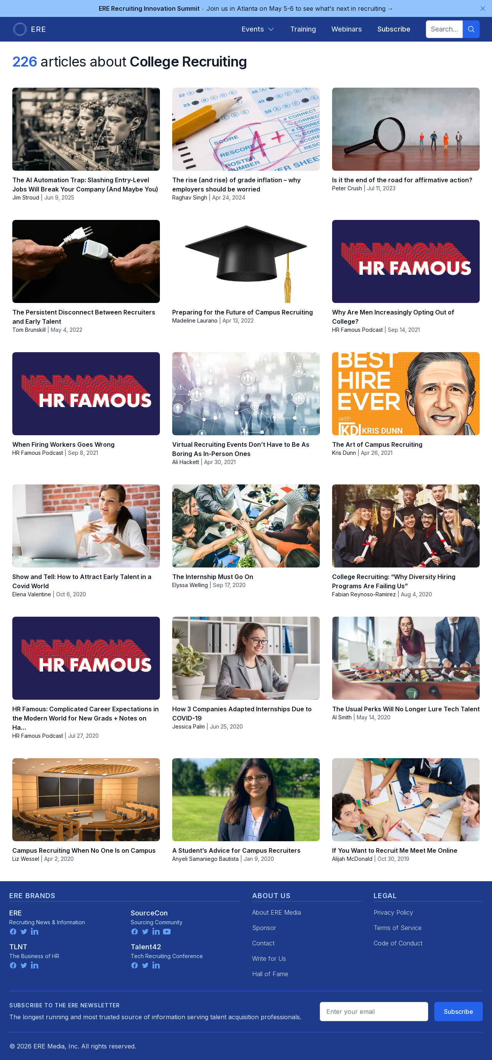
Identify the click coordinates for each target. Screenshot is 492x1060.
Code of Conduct (398, 943)
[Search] (471, 29)
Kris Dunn (344, 452)
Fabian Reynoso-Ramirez (364, 594)
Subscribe (458, 1011)
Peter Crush (347, 188)
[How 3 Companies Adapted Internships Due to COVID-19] (246, 658)
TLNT (18, 947)
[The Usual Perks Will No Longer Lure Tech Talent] (406, 658)
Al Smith (342, 717)
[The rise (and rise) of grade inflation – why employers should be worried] (246, 129)
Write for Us (269, 958)
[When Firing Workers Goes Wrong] (86, 393)
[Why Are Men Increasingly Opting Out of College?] (406, 261)
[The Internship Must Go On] (246, 525)
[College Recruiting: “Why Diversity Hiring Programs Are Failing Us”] (406, 525)
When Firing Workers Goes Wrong (63, 444)
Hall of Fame (270, 974)
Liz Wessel (25, 858)
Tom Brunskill (29, 329)
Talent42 (146, 947)
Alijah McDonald (352, 858)
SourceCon (149, 913)
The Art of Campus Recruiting (377, 444)
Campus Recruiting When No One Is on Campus (84, 850)
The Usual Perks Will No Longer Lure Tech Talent (406, 709)
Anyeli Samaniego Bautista (205, 858)
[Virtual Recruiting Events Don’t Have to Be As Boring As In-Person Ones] (246, 393)
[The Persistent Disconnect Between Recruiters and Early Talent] (86, 261)
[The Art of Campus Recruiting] (406, 393)
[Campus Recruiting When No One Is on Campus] (86, 799)
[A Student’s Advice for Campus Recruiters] (246, 799)
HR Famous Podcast (357, 329)
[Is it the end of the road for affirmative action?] (406, 129)
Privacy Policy (393, 912)
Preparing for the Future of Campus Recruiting (242, 312)
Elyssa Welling (190, 585)
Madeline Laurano (195, 320)
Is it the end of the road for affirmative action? (402, 180)
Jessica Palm (188, 726)
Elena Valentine (31, 594)
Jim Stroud (25, 197)
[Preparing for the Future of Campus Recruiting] (246, 261)
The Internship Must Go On (212, 577)
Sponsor (264, 928)
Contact (263, 943)
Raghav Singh (189, 197)
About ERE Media (276, 912)
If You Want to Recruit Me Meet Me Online (394, 850)
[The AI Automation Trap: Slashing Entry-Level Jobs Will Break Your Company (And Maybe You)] (86, 129)
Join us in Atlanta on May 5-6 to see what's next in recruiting (246, 8)
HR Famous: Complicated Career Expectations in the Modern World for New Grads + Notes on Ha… (85, 718)
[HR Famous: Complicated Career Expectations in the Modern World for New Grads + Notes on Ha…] (86, 658)
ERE (15, 913)
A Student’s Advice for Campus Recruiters (236, 850)
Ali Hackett (185, 462)
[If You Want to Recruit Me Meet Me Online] (406, 799)
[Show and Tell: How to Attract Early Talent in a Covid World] (86, 525)
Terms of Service (398, 928)
